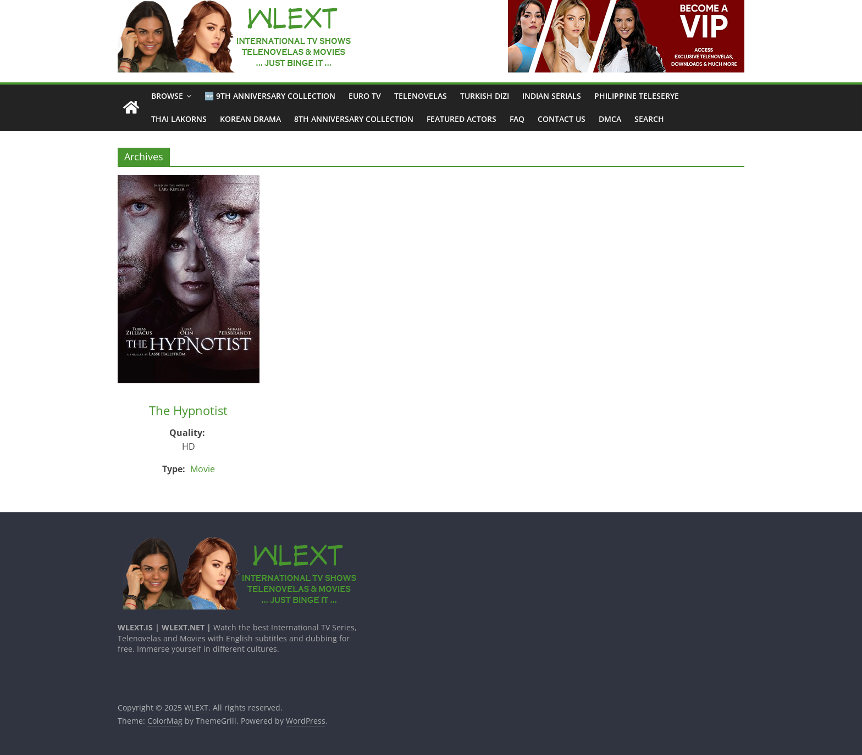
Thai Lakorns (179, 119)
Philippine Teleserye (636, 96)
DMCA (610, 119)
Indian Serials (551, 96)
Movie (202, 469)
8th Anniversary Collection (353, 119)
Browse (167, 96)
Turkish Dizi (484, 96)
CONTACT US (561, 119)
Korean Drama (250, 119)
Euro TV (365, 96)
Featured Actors (461, 119)
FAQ (517, 119)
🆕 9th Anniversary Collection (270, 96)
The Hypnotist (188, 410)
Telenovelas (420, 96)
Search (649, 119)
